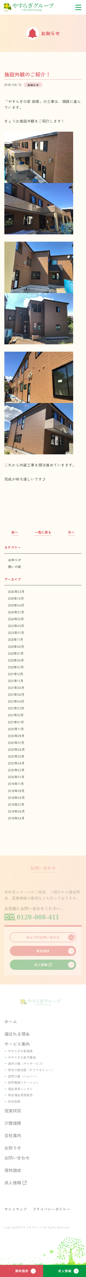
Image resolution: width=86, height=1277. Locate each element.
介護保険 (12, 1123)
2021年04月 (16, 701)
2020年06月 (16, 749)
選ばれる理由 (17, 1034)
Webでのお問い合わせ (43, 937)
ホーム (10, 1021)
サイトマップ (15, 1209)
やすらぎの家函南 (20, 1051)
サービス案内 (17, 1044)
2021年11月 (16, 680)
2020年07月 (16, 742)
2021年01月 (16, 722)
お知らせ (14, 559)
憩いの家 (14, 566)
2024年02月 (16, 619)
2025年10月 (16, 598)
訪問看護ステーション (23, 1082)
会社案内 (12, 1135)
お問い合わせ (17, 1158)
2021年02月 (16, 715)
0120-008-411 (38, 917)
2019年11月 (16, 783)
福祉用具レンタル (20, 1089)
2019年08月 (16, 797)
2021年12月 (15, 674)
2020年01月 (16, 777)
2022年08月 (16, 646)
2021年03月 (16, 708)
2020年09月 (16, 735)
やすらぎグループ (32, 7)
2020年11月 (16, 729)
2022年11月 (15, 639)
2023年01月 (16, 632)
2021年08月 (16, 687)
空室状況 (12, 1110)
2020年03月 (16, 770)
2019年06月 (16, 811)
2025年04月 (16, 605)
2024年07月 (16, 612)
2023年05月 (16, 625)
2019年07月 (16, 804)
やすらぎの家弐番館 (22, 1057)
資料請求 (21, 1271)
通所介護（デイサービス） (26, 1063)
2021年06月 (16, 694)
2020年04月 (16, 763)
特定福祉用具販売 (20, 1095)
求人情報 (64, 1271)
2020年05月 (16, 756)
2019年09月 (16, 790)
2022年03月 (16, 667)
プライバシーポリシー (51, 1209)
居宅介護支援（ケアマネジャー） (31, 1070)
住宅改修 (14, 1101)
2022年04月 (16, 660)
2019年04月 (16, 818)
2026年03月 (16, 591)
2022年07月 (16, 653)
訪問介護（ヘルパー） (23, 1076)
